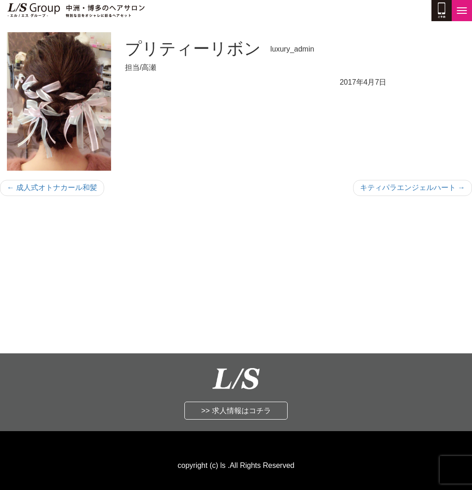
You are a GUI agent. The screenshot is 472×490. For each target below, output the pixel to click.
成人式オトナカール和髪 (52, 187)
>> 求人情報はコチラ (236, 411)
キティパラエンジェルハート (412, 187)
